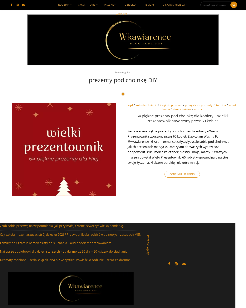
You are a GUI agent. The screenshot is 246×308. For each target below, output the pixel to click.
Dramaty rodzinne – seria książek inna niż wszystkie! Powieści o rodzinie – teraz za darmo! (65, 260)
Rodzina (220, 105)
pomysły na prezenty (199, 105)
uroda (198, 109)
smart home (87, 4)
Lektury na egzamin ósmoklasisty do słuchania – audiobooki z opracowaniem (55, 243)
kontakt (121, 14)
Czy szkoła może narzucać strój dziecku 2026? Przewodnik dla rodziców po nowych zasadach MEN (70, 234)
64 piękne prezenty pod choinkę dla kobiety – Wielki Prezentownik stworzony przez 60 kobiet (182, 119)
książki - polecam (171, 105)
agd (130, 105)
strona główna (182, 109)
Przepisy (110, 4)
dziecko (130, 4)
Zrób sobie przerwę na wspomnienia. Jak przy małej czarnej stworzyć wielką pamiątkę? (62, 226)
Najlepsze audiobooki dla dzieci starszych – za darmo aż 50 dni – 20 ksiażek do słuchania (63, 251)
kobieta (141, 105)
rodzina (64, 4)
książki (149, 4)
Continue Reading (182, 174)
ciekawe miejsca (174, 4)
